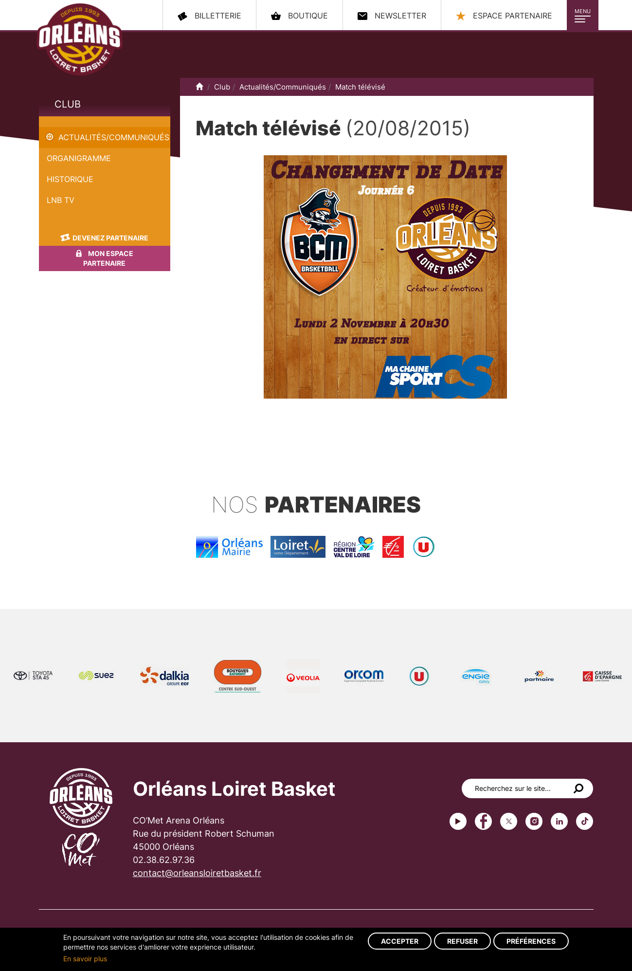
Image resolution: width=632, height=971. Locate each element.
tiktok (584, 821)
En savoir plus (85, 958)
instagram (533, 821)
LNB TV (60, 200)
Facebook (483, 821)
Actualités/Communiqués (113, 137)
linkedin (559, 821)
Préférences (531, 941)
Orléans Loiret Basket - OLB (79, 39)
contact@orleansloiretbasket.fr (197, 873)
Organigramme (79, 158)
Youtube (458, 821)
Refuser (462, 941)
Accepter (399, 941)
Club (67, 104)
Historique (70, 179)
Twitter (508, 821)
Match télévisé (65, 122)
